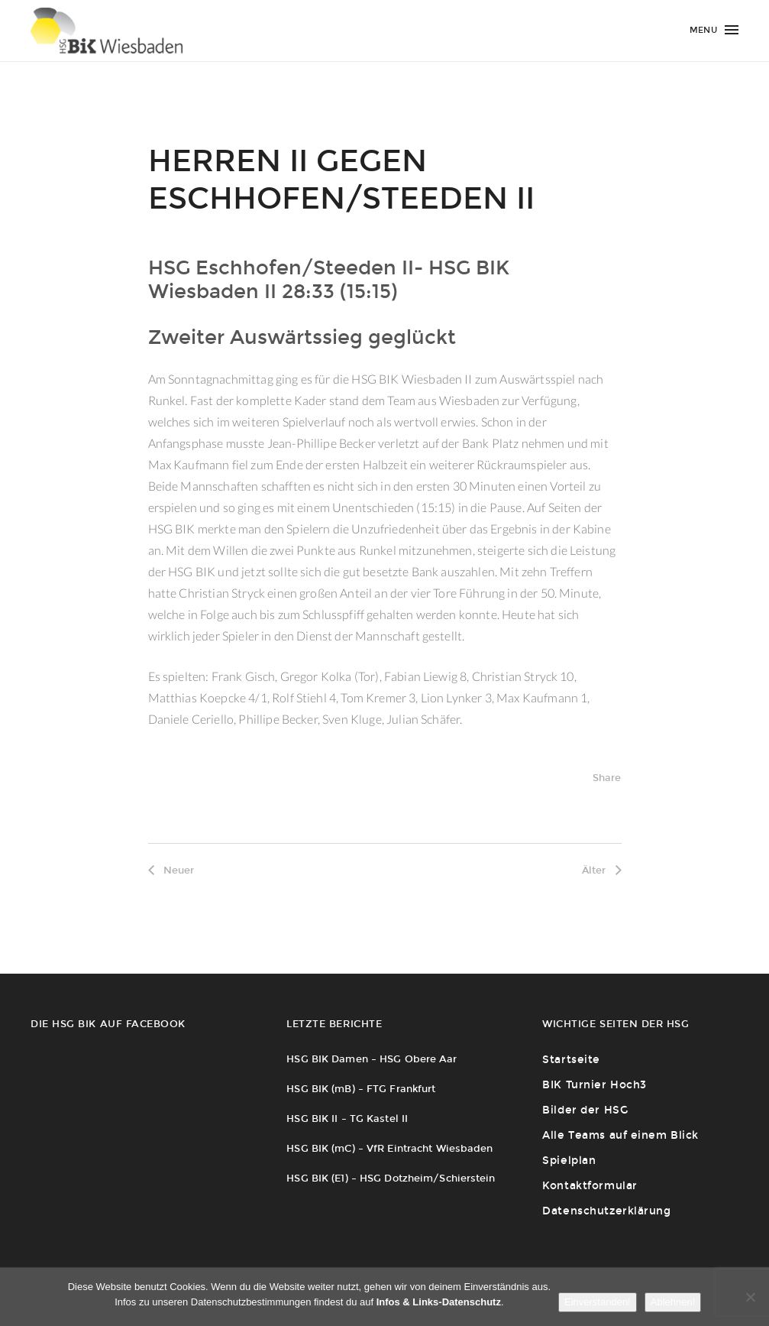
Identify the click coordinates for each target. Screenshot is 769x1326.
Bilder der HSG (585, 1110)
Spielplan (569, 1160)
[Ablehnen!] (750, 1297)
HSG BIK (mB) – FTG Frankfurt (360, 1088)
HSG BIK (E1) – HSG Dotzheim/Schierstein (390, 1178)
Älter (602, 870)
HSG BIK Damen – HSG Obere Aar (371, 1059)
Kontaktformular (589, 1185)
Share (607, 777)
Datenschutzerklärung (606, 1210)
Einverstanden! (597, 1302)
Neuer (171, 870)
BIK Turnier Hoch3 (594, 1084)
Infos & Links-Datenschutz (438, 1302)
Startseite (571, 1059)
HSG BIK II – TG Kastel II (347, 1118)
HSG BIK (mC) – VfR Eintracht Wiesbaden (389, 1148)
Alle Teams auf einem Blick (620, 1135)
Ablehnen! (673, 1302)
